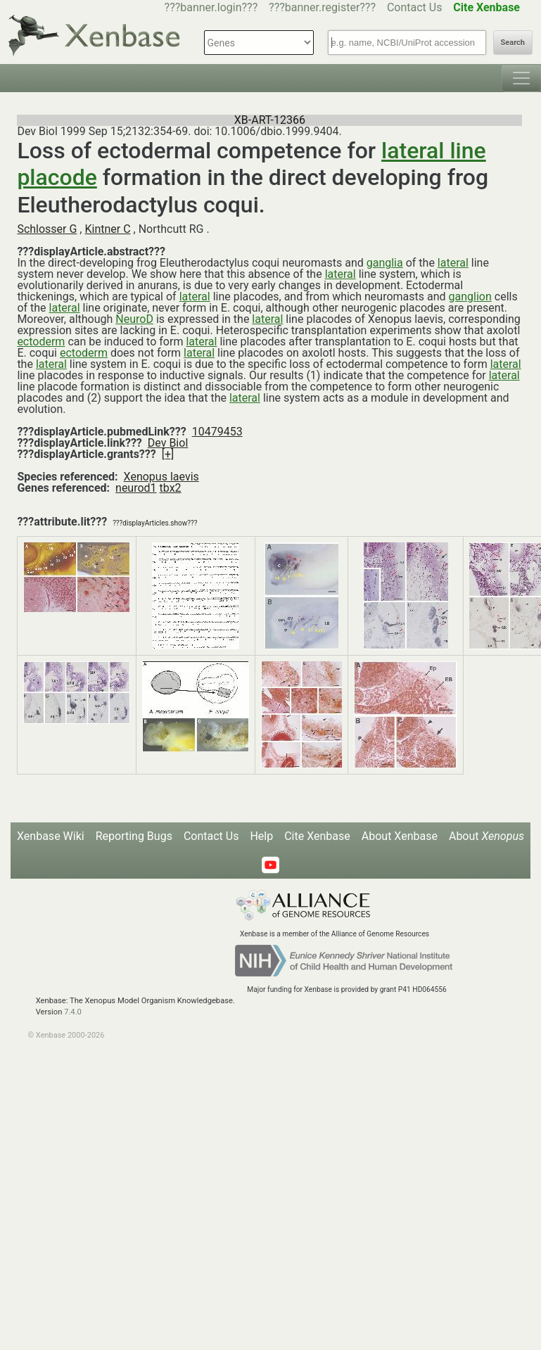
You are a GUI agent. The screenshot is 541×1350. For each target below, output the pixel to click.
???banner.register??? (322, 7)
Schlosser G (47, 229)
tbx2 (171, 488)
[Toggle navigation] (521, 78)
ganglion (470, 296)
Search (513, 42)
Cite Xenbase (317, 836)
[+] (168, 454)
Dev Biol (168, 443)
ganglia (385, 262)
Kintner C (107, 229)
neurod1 (136, 488)
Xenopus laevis (161, 476)
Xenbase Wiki (50, 836)
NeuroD (134, 319)
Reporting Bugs (134, 836)
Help (261, 836)
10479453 (217, 431)
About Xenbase (400, 836)
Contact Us (415, 7)
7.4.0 (73, 1012)
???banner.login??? (211, 7)
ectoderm (41, 341)
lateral (453, 262)
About (486, 836)
